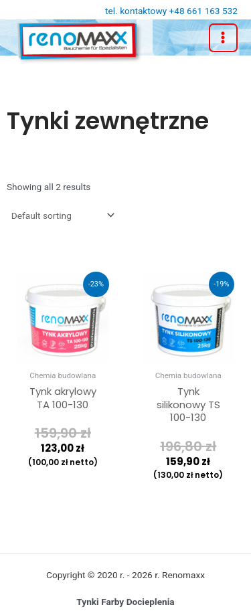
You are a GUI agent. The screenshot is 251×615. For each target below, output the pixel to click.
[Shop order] (61, 215)
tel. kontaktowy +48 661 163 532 (171, 10)
